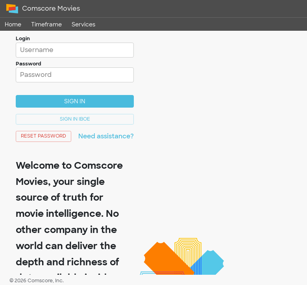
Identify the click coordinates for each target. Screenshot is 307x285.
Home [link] (13, 24)
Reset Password (43, 136)
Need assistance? (106, 136)
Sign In (74, 101)
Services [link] (83, 24)
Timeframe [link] (46, 24)
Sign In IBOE (75, 119)
